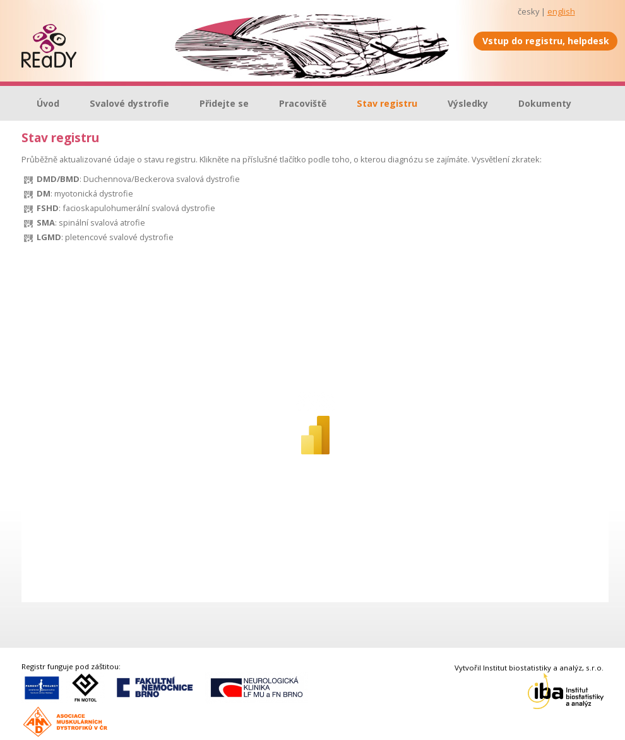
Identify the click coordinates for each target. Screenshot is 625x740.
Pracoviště (302, 103)
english (561, 11)
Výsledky (468, 103)
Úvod (48, 103)
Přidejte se (224, 103)
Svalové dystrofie (129, 103)
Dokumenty (544, 103)
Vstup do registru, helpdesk (545, 41)
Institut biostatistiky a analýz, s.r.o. (543, 667)
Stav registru (387, 103)
